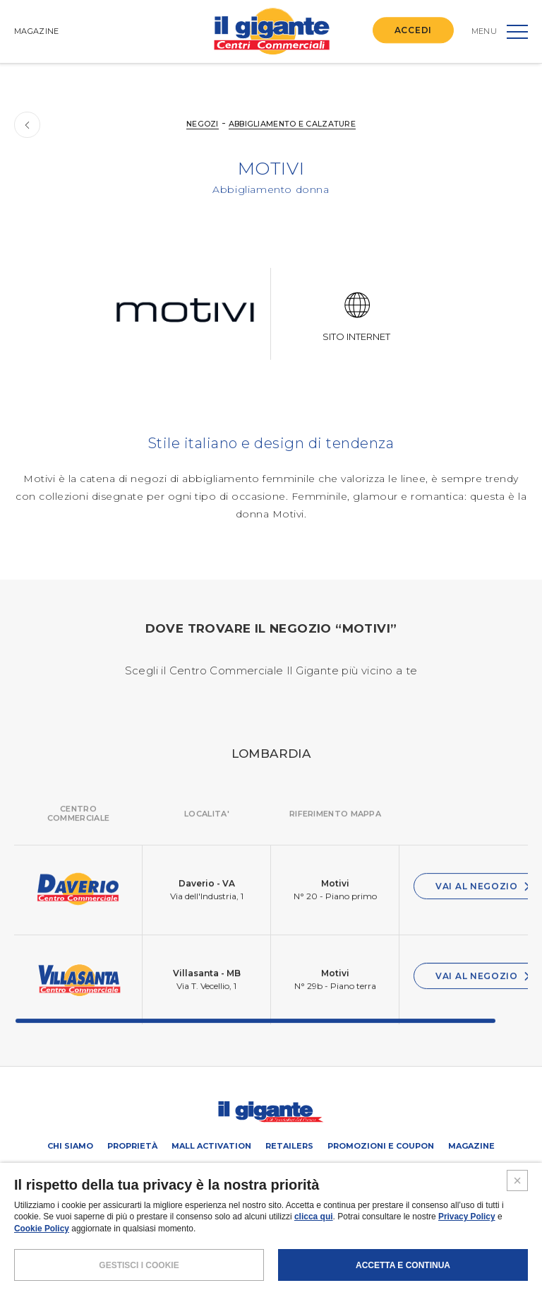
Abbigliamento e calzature (293, 124)
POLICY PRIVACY (241, 1241)
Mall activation (211, 1146)
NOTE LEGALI (174, 1241)
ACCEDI (413, 30)
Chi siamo (70, 1146)
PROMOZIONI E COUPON (380, 1146)
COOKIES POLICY (315, 1241)
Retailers (289, 1146)
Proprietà (132, 1146)
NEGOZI (201, 124)
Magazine (471, 1146)
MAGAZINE (36, 31)
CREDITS (375, 1241)
